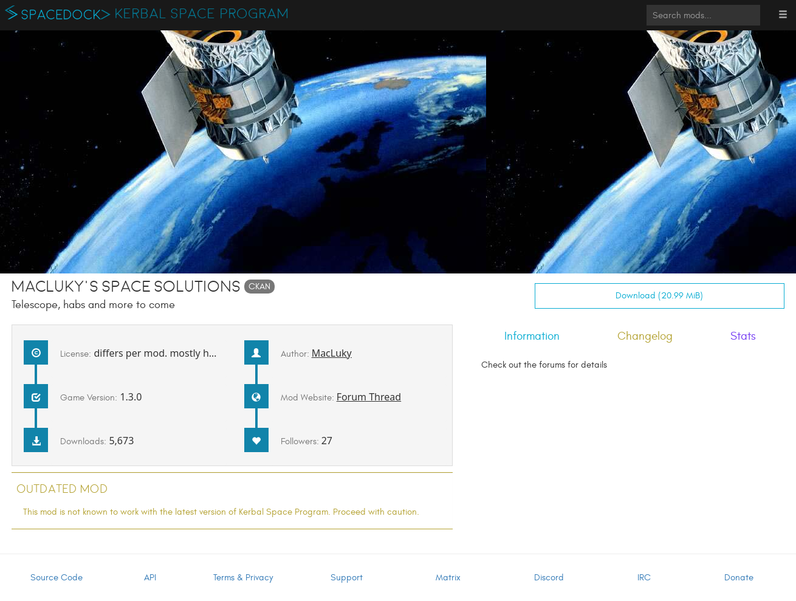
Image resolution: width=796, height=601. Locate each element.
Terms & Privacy (243, 577)
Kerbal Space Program (202, 14)
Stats (743, 336)
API (150, 577)
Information (532, 336)
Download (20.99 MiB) (659, 295)
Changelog (645, 336)
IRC (644, 577)
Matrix (448, 577)
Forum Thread (369, 397)
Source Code (56, 577)
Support (347, 577)
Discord (549, 577)
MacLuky (332, 353)
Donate (738, 577)
